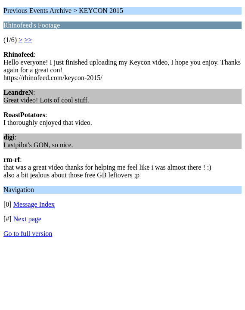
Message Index (34, 204)
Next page (27, 219)
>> (28, 39)
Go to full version (27, 233)
